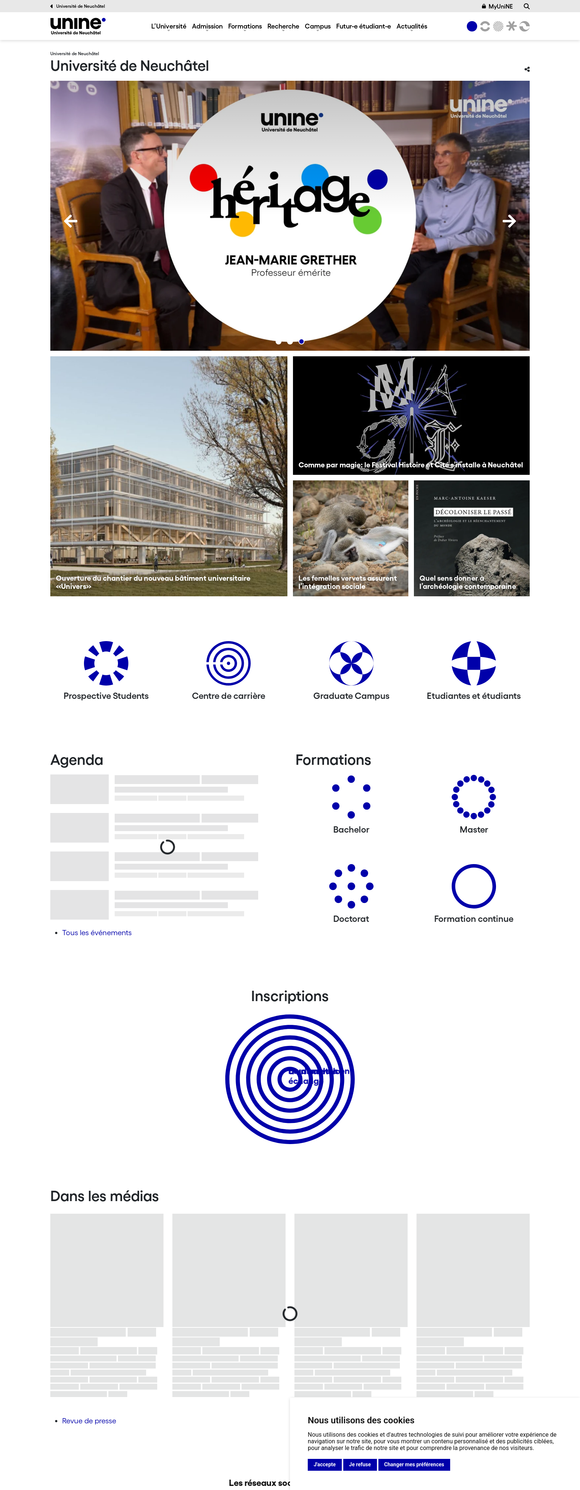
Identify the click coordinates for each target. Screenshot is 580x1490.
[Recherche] (527, 6)
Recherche (283, 26)
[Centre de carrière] (228, 666)
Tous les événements (97, 933)
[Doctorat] (351, 889)
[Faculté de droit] (510, 26)
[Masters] (473, 799)
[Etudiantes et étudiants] (473, 666)
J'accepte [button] (325, 1464)
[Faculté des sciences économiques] (523, 26)
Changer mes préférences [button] (414, 1464)
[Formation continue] (473, 889)
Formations (245, 26)
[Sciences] (497, 26)
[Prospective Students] (106, 666)
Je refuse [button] (360, 1464)
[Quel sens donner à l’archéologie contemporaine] (472, 538)
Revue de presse (89, 1421)
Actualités (412, 26)
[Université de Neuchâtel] (78, 26)
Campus (318, 26)
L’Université (168, 26)
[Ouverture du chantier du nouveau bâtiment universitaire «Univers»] (168, 476)
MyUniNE (497, 6)
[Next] (509, 221)
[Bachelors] (351, 799)
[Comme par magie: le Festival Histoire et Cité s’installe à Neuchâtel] (411, 415)
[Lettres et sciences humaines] (483, 26)
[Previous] (71, 221)
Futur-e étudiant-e (363, 26)
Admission (207, 26)
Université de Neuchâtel (77, 6)
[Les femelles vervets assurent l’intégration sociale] (351, 538)
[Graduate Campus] (351, 666)
